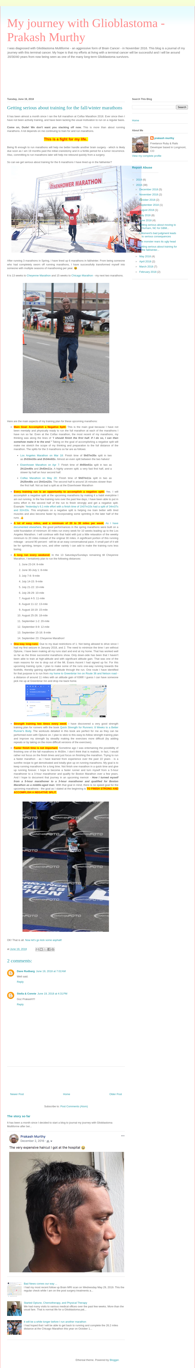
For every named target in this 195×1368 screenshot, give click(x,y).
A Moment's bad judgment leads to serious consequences (157, 235)
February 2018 (148, 271)
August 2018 (147, 209)
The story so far (18, 1116)
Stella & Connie (26, 993)
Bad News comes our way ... (40, 1283)
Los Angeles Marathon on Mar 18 (41, 455)
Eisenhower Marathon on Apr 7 (39, 464)
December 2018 (149, 189)
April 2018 (145, 261)
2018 (139, 184)
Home (66, 1094)
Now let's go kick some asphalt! (43, 940)
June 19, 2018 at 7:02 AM (51, 971)
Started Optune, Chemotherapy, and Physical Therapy (55, 1302)
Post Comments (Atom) (74, 1106)
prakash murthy (164, 138)
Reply (20, 981)
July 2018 (145, 215)
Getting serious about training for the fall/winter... (158, 248)
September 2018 (149, 204)
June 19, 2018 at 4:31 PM (52, 993)
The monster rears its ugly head (157, 241)
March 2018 (146, 266)
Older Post (115, 1094)
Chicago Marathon (82, 275)
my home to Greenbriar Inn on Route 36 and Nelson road (83, 673)
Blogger (114, 1359)
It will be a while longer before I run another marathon (55, 1321)
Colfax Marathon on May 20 (38, 478)
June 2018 (145, 220)
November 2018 (149, 194)
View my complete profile (146, 155)
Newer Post (17, 1094)
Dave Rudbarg (26, 971)
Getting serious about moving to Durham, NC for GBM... (157, 226)
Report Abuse (142, 167)
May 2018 (145, 256)
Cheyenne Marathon (39, 275)
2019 (139, 179)
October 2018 (147, 199)
